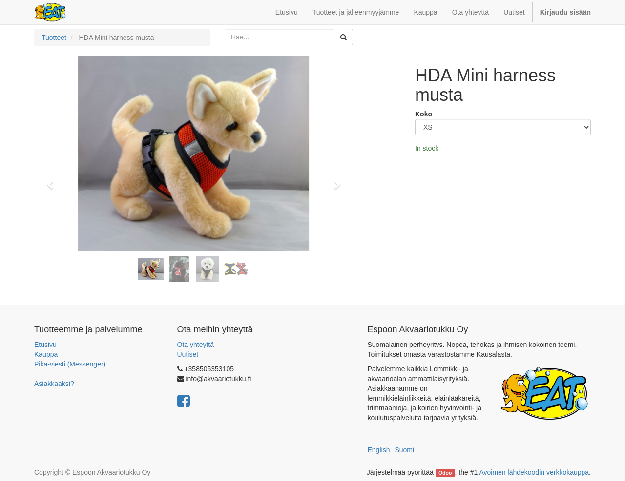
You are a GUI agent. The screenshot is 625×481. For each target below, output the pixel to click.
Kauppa (46, 354)
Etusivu (45, 344)
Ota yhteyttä (195, 344)
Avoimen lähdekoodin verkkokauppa (534, 472)
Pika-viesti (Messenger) (69, 364)
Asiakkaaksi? (54, 383)
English (379, 450)
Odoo (445, 473)
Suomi (404, 450)
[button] (53, 180)
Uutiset (188, 354)
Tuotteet (54, 37)
